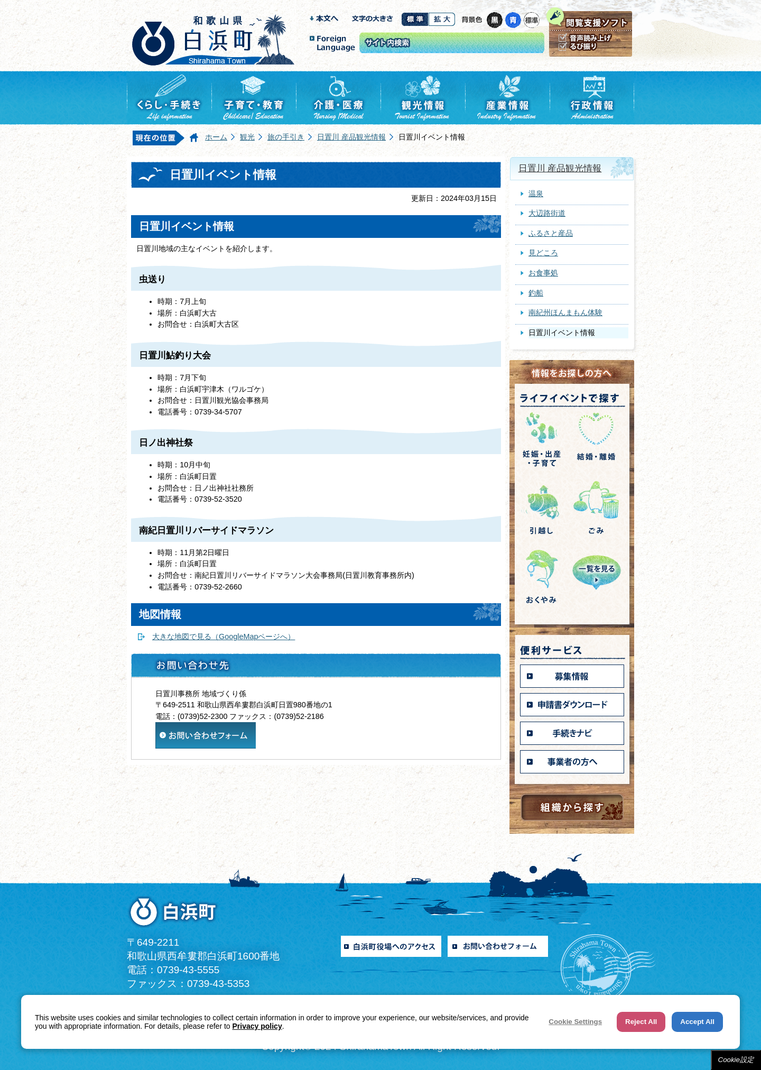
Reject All (641, 1022)
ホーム (216, 137)
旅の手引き (285, 137)
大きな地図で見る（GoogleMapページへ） (223, 636)
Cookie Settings (575, 1022)
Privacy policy (257, 1026)
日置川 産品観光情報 (351, 137)
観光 (247, 137)
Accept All (697, 1022)
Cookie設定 (736, 1060)
